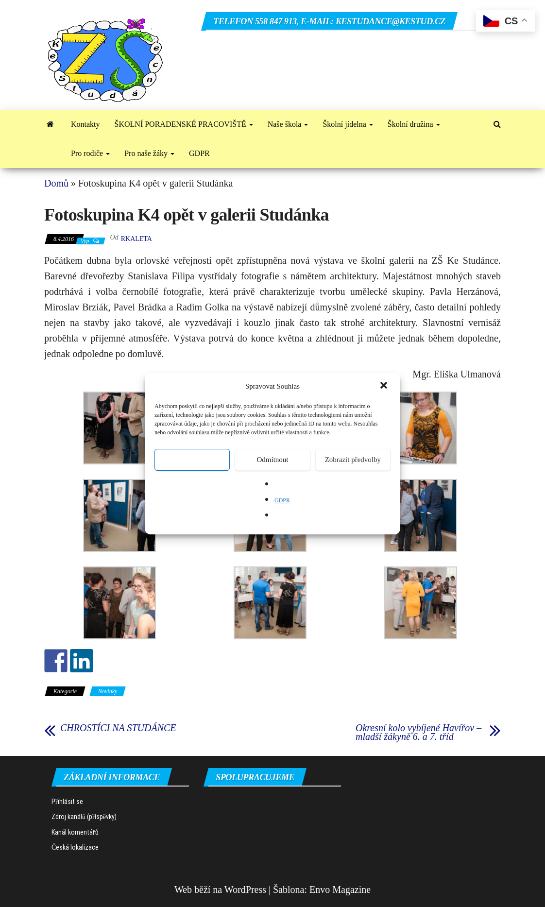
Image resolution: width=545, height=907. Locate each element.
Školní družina (414, 124)
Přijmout (192, 459)
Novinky (107, 691)
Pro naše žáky (149, 153)
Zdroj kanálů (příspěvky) (84, 817)
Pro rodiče (90, 153)
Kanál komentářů (75, 832)
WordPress (245, 889)
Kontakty (85, 124)
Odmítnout (272, 459)
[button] (385, 386)
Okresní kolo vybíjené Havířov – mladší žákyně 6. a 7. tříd (418, 732)
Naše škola (288, 124)
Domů (56, 183)
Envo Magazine (340, 889)
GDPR (282, 500)
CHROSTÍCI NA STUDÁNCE (118, 727)
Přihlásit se (67, 801)
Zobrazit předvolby (353, 459)
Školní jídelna (348, 124)
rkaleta (136, 238)
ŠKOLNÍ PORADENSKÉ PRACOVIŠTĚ (184, 124)
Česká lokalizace (75, 847)
